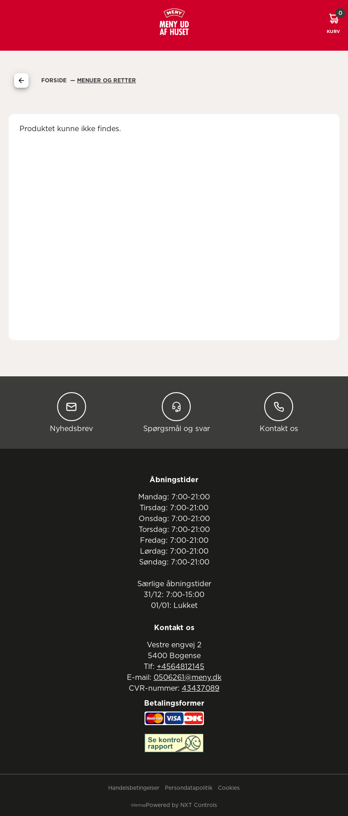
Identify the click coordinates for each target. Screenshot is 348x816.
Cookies (229, 788)
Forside (54, 80)
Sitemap (138, 805)
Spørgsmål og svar (176, 412)
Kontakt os (279, 412)
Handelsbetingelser (134, 788)
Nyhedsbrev (71, 412)
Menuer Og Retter (106, 80)
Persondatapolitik (189, 788)
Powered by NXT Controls (181, 805)
